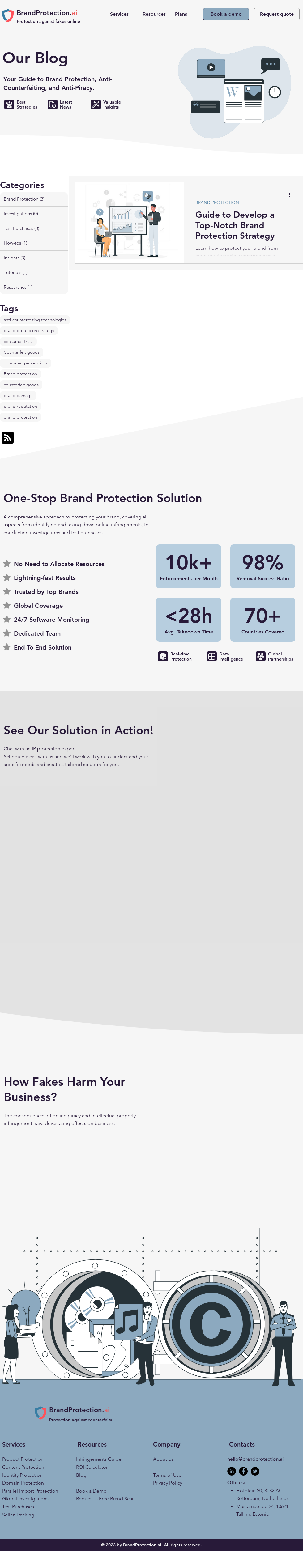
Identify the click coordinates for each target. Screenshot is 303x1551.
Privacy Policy (167, 1483)
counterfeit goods (21, 384)
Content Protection (23, 1467)
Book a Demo (91, 1491)
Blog (81, 1475)
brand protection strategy (29, 330)
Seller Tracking (18, 1515)
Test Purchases (18, 1507)
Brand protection (20, 374)
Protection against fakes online (49, 21)
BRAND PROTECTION (217, 202)
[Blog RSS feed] (8, 438)
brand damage (18, 395)
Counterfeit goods (22, 352)
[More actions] (291, 194)
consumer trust (18, 341)
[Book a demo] (226, 14)
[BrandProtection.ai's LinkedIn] (231, 1471)
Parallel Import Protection (30, 1491)
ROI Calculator (92, 1467)
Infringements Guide (99, 1459)
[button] (121, 14)
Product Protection (23, 1459)
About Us (163, 1459)
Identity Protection (22, 1475)
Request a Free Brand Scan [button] (105, 1499)
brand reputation (20, 406)
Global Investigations (25, 1499)
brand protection (20, 417)
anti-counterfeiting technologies (35, 319)
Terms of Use (167, 1475)
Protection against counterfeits (81, 1420)
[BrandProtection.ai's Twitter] (255, 1471)
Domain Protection (23, 1483)
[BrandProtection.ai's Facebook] (243, 1471)
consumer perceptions (26, 363)
